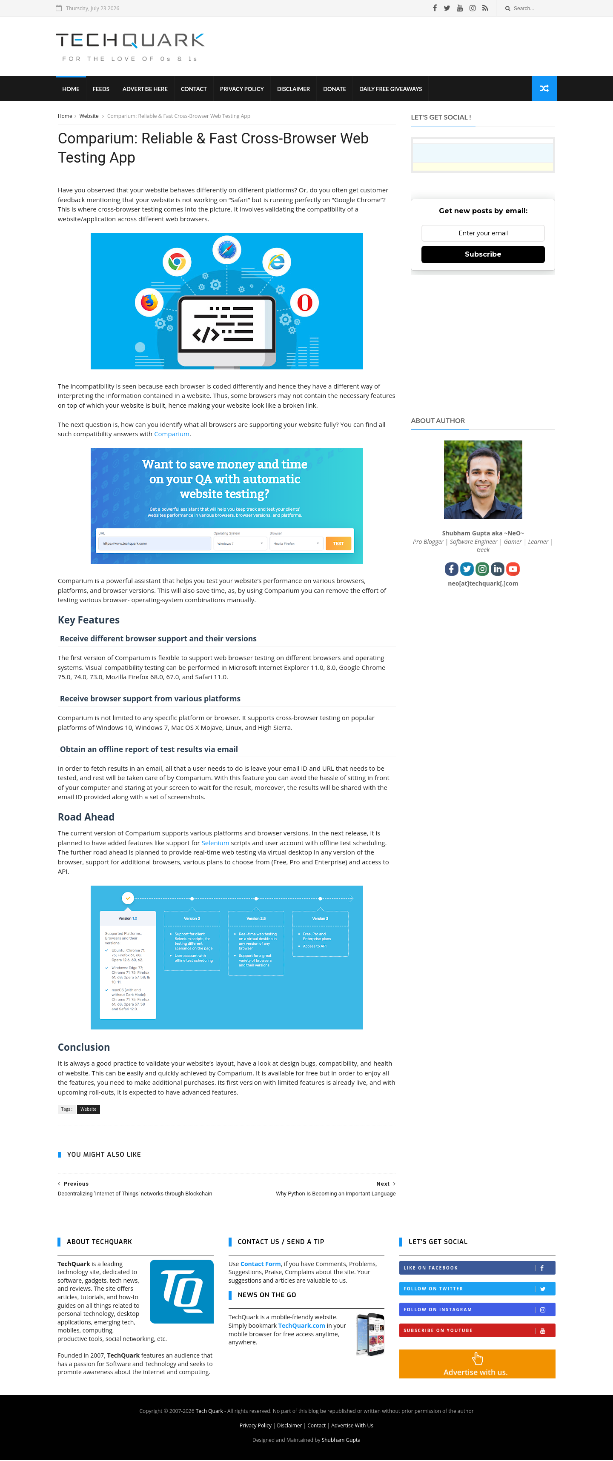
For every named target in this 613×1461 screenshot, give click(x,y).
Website (89, 116)
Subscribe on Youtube (479, 1332)
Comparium (171, 435)
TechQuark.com (301, 1327)
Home (72, 89)
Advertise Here (146, 89)
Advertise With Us (352, 1426)
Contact (196, 89)
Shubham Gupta (341, 1441)
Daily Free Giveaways (392, 89)
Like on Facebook (479, 1269)
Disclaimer (295, 89)
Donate (336, 89)
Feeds (102, 89)
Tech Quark (209, 1412)
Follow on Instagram (479, 1311)
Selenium (215, 843)
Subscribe (483, 255)
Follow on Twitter (479, 1290)
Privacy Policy (244, 89)
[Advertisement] (401, 46)
